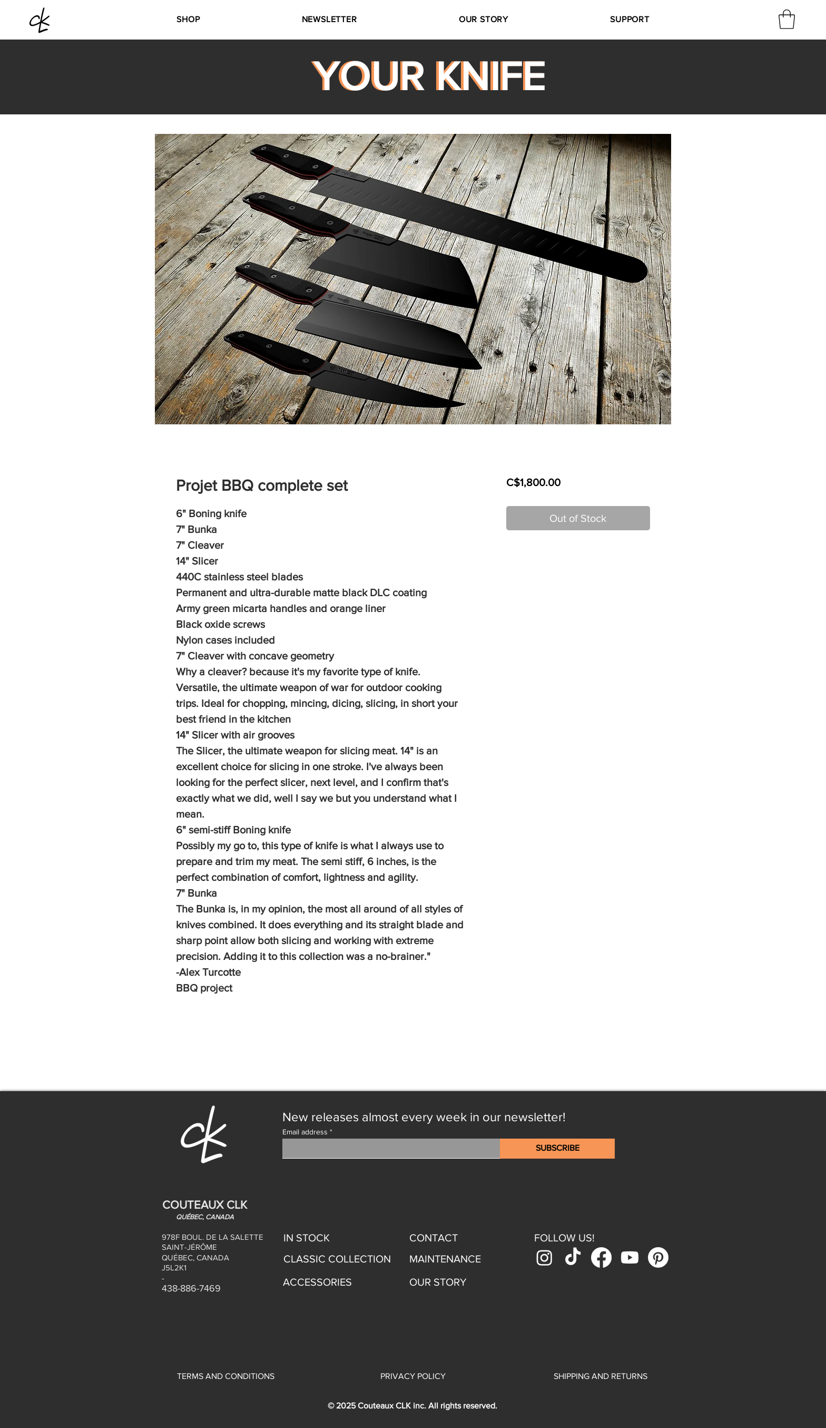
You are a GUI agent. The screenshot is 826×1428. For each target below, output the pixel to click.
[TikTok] (573, 1257)
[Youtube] (630, 1257)
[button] (188, 19)
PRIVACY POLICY (413, 1376)
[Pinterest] (658, 1257)
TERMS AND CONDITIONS (225, 1376)
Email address (305, 1131)
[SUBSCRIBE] (557, 1149)
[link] (787, 19)
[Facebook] (601, 1257)
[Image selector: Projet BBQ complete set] (386, 438)
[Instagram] (544, 1257)
